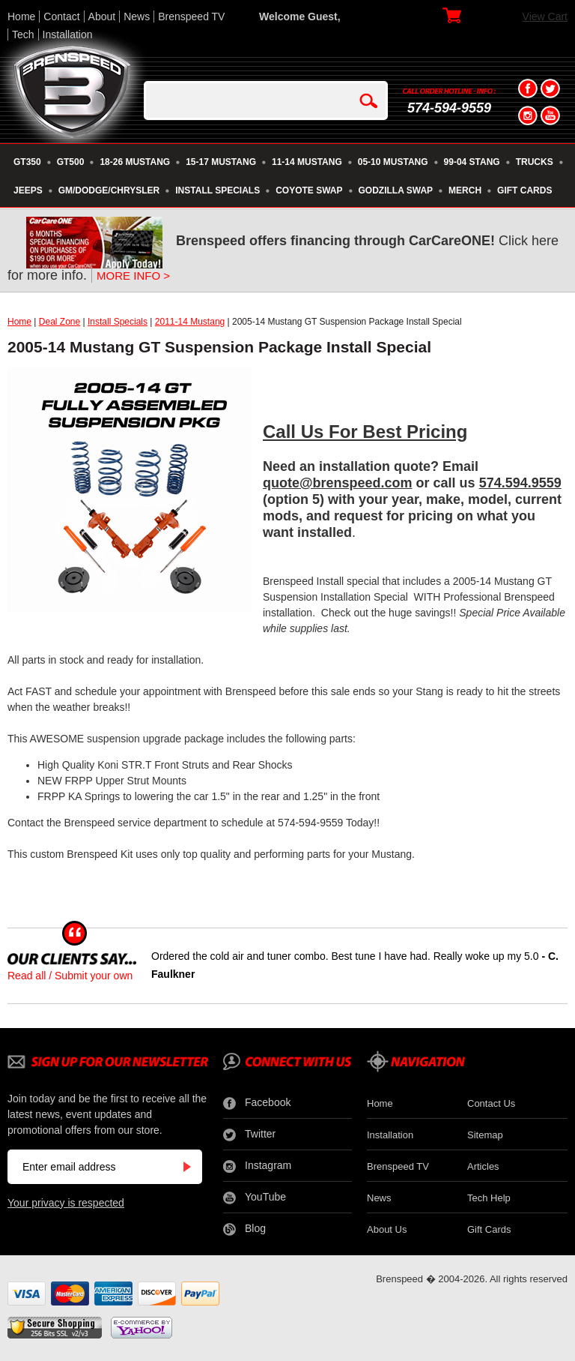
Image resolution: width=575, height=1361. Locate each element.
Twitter (249, 1134)
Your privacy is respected (65, 1203)
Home (21, 16)
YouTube (254, 1197)
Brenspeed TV (191, 16)
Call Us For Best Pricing (365, 431)
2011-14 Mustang (190, 321)
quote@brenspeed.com (338, 482)
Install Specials (117, 321)
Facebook (256, 1103)
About (102, 16)
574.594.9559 (520, 482)
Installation (68, 34)
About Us (387, 1229)
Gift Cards (489, 1229)
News (137, 16)
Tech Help (489, 1198)
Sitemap (485, 1135)
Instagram (257, 1166)
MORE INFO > (133, 275)
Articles (483, 1166)
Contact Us (491, 1103)
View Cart (545, 16)
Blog (244, 1229)
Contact (61, 16)
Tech (23, 34)
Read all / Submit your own (70, 976)
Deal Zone (59, 321)
